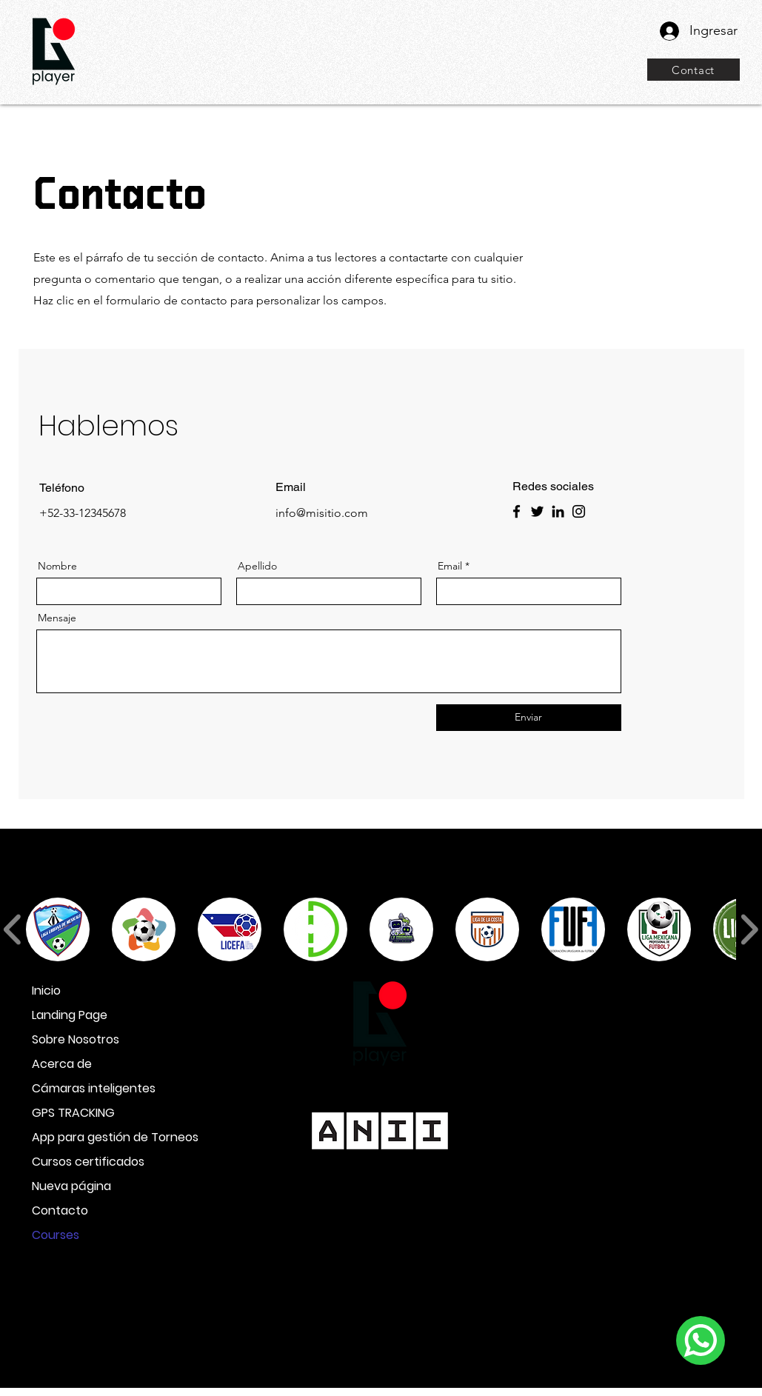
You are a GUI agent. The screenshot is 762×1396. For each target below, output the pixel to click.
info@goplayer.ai (380, 1310)
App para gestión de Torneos (84, 1137)
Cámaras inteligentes (84, 1088)
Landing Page (69, 1014)
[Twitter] (537, 511)
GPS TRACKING (73, 1112)
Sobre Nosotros (75, 1039)
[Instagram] (578, 511)
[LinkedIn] (558, 511)
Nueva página (71, 1186)
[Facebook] (516, 511)
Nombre (57, 566)
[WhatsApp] (700, 1340)
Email (450, 566)
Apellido (257, 566)
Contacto (60, 1210)
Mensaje (57, 617)
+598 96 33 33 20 (375, 1078)
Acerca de (62, 1063)
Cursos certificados (84, 1161)
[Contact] (693, 70)
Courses (55, 1234)
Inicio (46, 990)
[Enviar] (528, 717)
